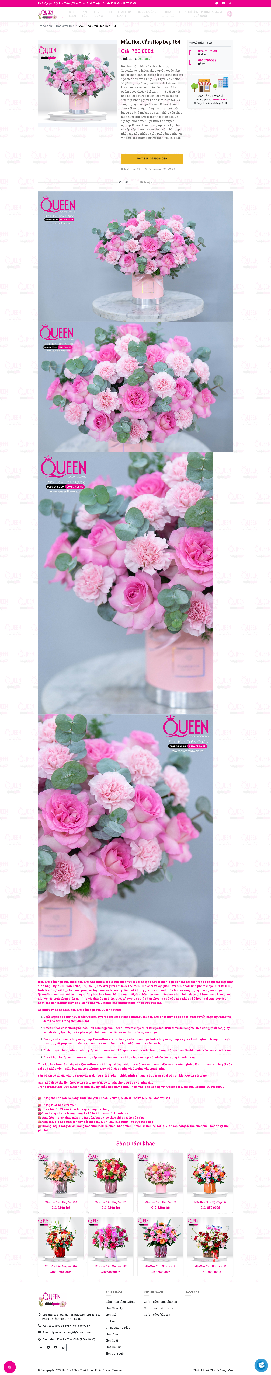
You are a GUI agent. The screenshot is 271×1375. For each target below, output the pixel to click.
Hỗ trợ (210, 62)
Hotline (210, 52)
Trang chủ (45, 26)
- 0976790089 (129, 3)
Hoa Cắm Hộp (65, 26)
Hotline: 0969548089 (152, 158)
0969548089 (112, 3)
